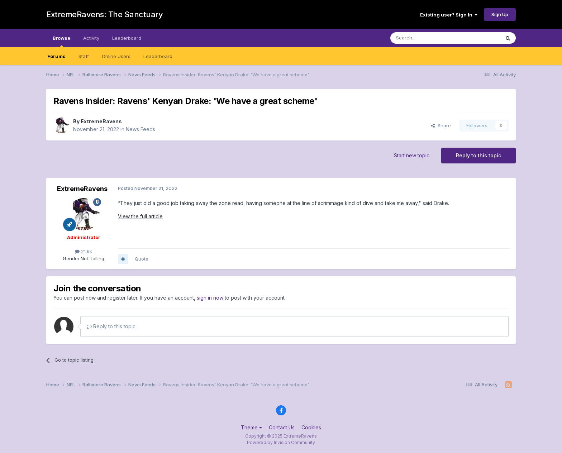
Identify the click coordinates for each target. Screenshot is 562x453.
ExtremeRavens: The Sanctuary (104, 14)
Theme (251, 427)
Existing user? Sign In (448, 15)
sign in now (210, 298)
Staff (83, 56)
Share (441, 125)
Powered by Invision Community (281, 442)
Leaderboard (157, 56)
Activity (91, 38)
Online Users (116, 56)
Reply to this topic (478, 155)
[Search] (426, 38)
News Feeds (140, 129)
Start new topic (411, 155)
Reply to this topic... (113, 326)
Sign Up (499, 14)
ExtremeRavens (101, 121)
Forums (56, 56)
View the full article (140, 216)
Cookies (311, 427)
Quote (141, 259)
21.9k (83, 251)
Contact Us (282, 427)
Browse (61, 41)
